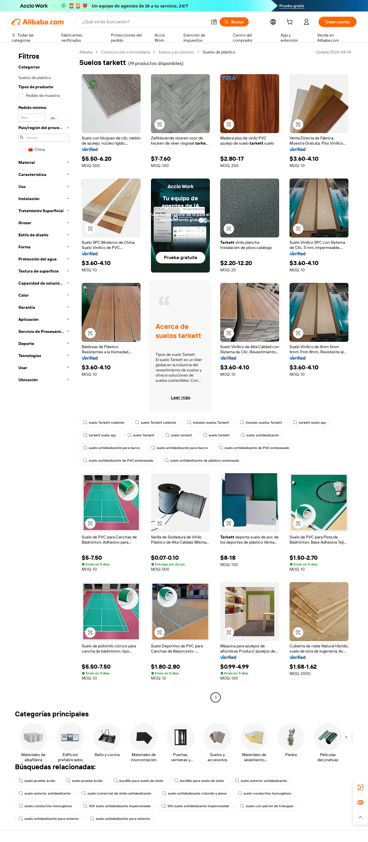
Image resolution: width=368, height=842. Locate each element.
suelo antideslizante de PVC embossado (254, 448)
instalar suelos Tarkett (208, 422)
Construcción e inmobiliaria (125, 52)
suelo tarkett (178, 435)
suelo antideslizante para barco (111, 448)
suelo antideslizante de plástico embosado (201, 460)
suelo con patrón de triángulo (267, 806)
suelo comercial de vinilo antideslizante (116, 793)
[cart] (290, 22)
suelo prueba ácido (37, 780)
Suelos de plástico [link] (219, 52)
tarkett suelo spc (309, 422)
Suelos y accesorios (176, 52)
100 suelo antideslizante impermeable (117, 806)
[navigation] (43, 375)
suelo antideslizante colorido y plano (194, 793)
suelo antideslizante (260, 435)
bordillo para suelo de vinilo (138, 780)
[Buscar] (234, 21)
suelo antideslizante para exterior (49, 818)
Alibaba (85, 52)
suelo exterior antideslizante (261, 780)
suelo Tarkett (140, 435)
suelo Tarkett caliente (103, 422)
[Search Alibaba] (144, 22)
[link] (360, 787)
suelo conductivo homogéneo (264, 793)
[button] (213, 21)
